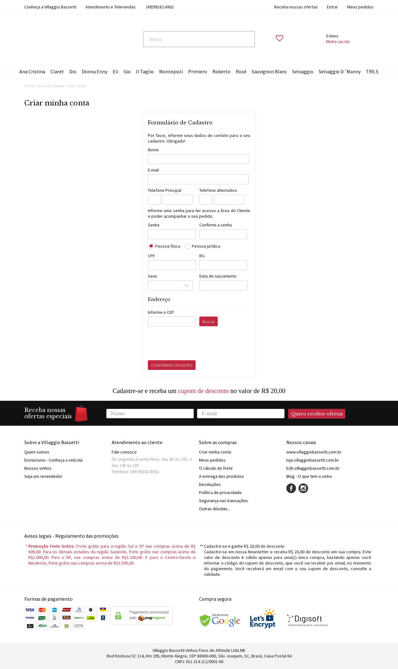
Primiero (197, 71)
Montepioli (171, 71)
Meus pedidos (360, 7)
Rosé (241, 71)
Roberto (221, 71)
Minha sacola (338, 41)
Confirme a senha (215, 225)
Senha (153, 225)
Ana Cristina (32, 71)
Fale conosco (124, 452)
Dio (72, 71)
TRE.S (372, 71)
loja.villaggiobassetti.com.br (312, 460)
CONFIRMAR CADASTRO (171, 365)
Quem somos (36, 452)
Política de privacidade (220, 492)
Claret (57, 71)
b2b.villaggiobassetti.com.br (313, 468)
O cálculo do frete (216, 468)
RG (202, 256)
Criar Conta (76, 86)
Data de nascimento (217, 276)
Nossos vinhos (37, 468)
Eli (115, 71)
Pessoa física (167, 246)
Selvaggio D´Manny (340, 71)
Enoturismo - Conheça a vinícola (53, 460)
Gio (127, 71)
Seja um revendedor (43, 476)
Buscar (208, 321)
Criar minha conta (215, 452)
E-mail (153, 170)
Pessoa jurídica (206, 246)
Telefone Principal (164, 190)
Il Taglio (145, 71)
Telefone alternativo (218, 190)
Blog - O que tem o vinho (309, 476)
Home (29, 86)
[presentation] (195, 345)
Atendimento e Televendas (110, 7)
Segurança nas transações (223, 500)
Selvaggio (302, 71)
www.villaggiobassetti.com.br (314, 452)
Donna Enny (94, 71)
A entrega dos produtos (221, 476)
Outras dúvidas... (214, 508)
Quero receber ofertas (317, 414)
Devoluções (210, 484)
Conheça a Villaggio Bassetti (50, 7)
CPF (151, 256)
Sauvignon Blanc (269, 71)
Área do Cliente (50, 86)
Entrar (332, 7)
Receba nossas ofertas (296, 7)
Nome (153, 150)
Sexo (152, 276)
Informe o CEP (161, 312)
